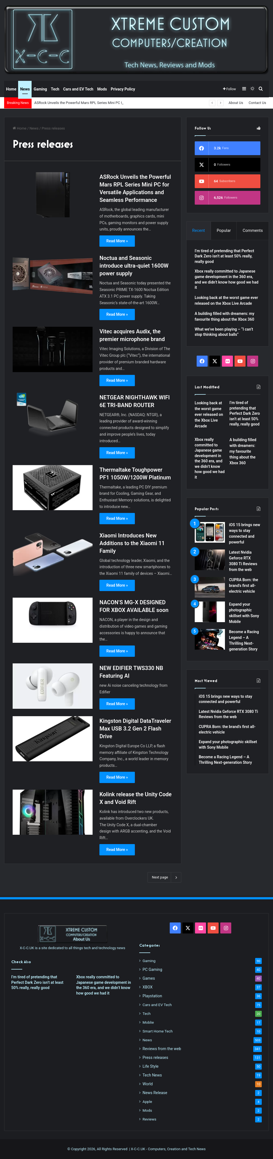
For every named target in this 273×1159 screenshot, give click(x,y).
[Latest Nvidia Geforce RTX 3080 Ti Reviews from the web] (210, 560)
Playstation (152, 996)
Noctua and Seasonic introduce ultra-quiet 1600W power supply (133, 266)
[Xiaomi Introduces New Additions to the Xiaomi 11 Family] (53, 553)
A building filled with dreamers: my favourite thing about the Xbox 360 (243, 451)
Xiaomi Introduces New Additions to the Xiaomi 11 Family (132, 543)
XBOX (148, 987)
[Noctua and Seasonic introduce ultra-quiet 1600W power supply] (53, 275)
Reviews (149, 1119)
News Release (155, 1093)
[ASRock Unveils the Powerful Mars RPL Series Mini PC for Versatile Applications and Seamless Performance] (53, 194)
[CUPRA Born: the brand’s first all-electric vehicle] (210, 587)
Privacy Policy (123, 89)
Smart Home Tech (157, 1031)
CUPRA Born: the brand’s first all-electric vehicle (243, 586)
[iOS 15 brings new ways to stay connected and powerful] (210, 532)
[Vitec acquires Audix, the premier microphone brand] (53, 349)
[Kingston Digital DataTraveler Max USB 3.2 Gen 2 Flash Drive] (53, 738)
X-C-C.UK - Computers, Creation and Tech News (168, 1149)
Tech (55, 89)
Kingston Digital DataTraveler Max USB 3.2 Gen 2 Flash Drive (135, 729)
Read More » (117, 241)
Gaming (40, 89)
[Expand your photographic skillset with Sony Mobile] (210, 612)
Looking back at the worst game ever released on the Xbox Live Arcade (209, 414)
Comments (253, 230)
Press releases (155, 1057)
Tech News (152, 1075)
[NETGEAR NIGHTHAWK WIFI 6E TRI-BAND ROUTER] (53, 415)
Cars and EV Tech (78, 89)
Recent (198, 230)
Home (11, 89)
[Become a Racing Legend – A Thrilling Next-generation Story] (210, 639)
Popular (224, 230)
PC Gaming (152, 969)
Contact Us (257, 103)
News (25, 89)
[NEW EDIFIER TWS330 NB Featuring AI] (53, 685)
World (148, 1084)
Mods (102, 89)
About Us (236, 103)
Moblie (148, 1022)
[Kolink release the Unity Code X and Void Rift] (53, 812)
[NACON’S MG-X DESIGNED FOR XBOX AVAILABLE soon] (53, 620)
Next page (164, 877)
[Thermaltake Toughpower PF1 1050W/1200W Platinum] (53, 487)
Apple (147, 1101)
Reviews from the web (162, 1049)
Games (149, 978)
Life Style (150, 1066)
